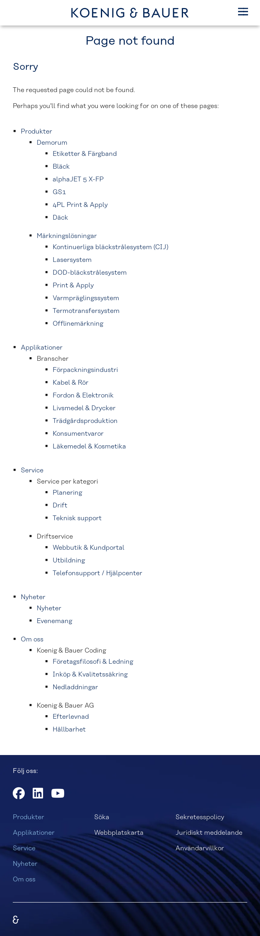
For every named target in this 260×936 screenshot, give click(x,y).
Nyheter (25, 864)
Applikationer (34, 833)
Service (24, 848)
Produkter (28, 817)
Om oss (24, 879)
